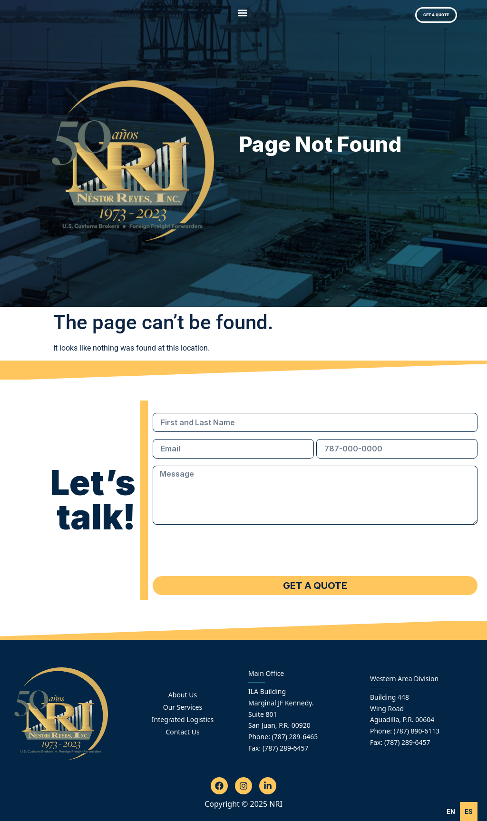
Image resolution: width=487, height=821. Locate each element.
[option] (468, 811)
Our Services (182, 707)
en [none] (451, 811)
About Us (182, 694)
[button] (243, 12)
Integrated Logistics (183, 719)
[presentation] (225, 550)
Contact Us (182, 731)
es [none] (469, 811)
